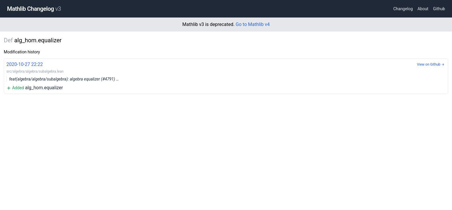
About (423, 8)
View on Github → (430, 64)
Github (439, 8)
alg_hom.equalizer (226, 75)
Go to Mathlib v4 (253, 24)
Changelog (403, 8)
